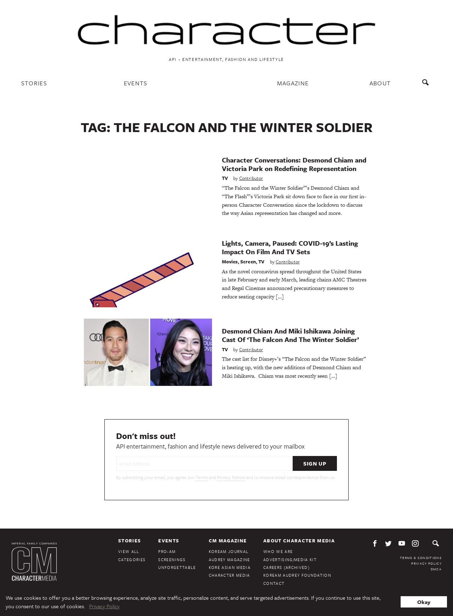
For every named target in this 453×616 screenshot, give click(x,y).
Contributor (251, 178)
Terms (201, 477)
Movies (230, 261)
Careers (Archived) (286, 567)
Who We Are (278, 551)
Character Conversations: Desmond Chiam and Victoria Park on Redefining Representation (294, 164)
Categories (131, 560)
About (380, 83)
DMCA (436, 568)
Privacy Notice (231, 477)
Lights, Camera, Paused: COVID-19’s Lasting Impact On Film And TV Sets (290, 247)
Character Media (229, 575)
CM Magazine (228, 540)
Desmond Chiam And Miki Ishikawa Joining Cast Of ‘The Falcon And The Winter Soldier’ (290, 335)
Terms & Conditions (421, 557)
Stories (34, 83)
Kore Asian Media (230, 567)
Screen (248, 261)
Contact (274, 583)
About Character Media (299, 540)
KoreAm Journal (229, 551)
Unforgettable (177, 567)
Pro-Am (167, 551)
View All (128, 551)
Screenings (171, 560)
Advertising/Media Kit (290, 560)
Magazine (293, 83)
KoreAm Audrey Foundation (297, 575)
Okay (423, 602)
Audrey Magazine (229, 560)
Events (136, 83)
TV (225, 178)
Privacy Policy (426, 563)
